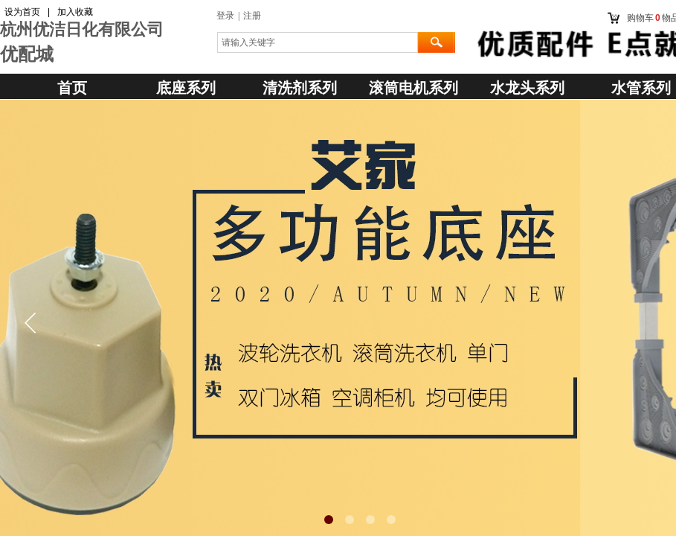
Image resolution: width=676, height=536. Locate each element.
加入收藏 (75, 12)
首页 (72, 88)
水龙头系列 (527, 88)
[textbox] (317, 42)
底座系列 (186, 88)
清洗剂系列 (300, 88)
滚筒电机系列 (413, 88)
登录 (225, 15)
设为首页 (22, 12)
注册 (252, 15)
